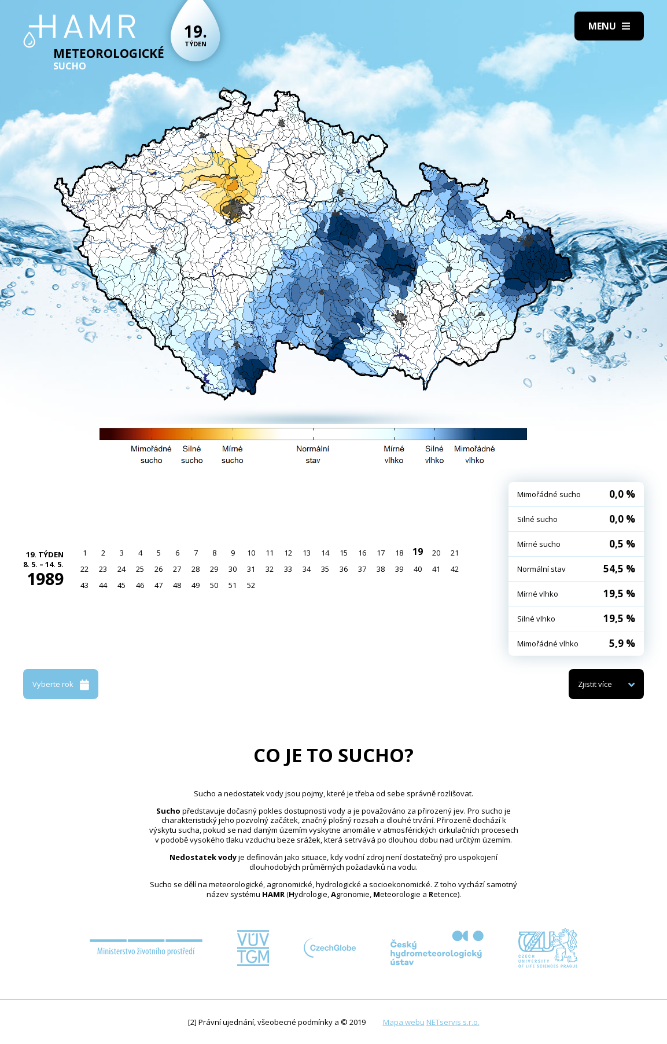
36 (344, 569)
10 (251, 552)
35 (325, 569)
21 (455, 552)
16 (362, 552)
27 (177, 569)
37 (362, 569)
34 (307, 569)
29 (214, 569)
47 (158, 585)
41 (436, 569)
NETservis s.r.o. (453, 1022)
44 (103, 585)
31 (251, 569)
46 (140, 585)
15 (344, 552)
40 (418, 569)
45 (121, 585)
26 (158, 569)
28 (195, 569)
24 (121, 569)
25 (140, 569)
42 (455, 569)
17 (381, 552)
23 (103, 569)
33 (288, 569)
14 (325, 552)
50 (214, 585)
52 (251, 585)
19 (417, 551)
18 (399, 552)
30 (233, 569)
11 (270, 552)
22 (84, 569)
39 (399, 569)
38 (381, 569)
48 (177, 585)
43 (84, 585)
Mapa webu (404, 1022)
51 (233, 585)
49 (195, 585)
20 (436, 552)
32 (270, 569)
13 (307, 552)
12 (288, 552)
